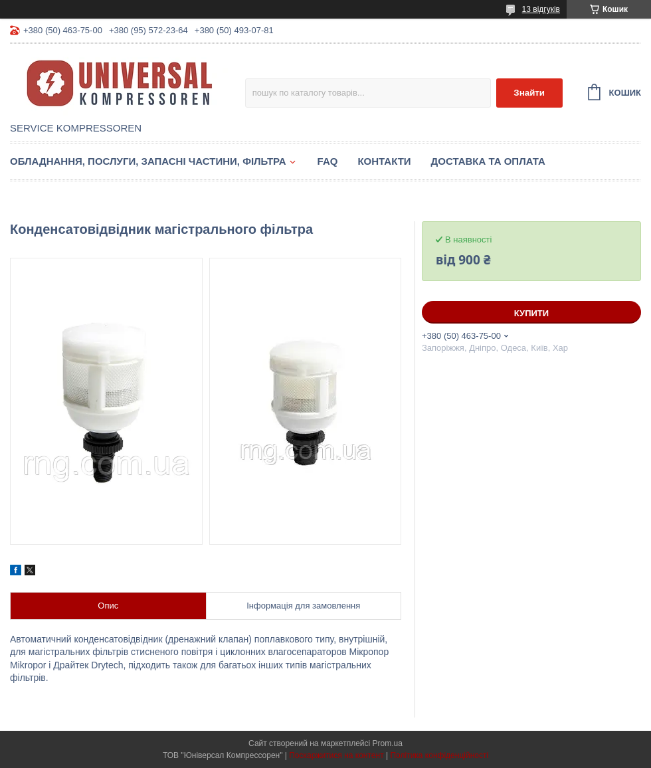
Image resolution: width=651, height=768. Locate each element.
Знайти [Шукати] (529, 93)
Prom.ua (388, 743)
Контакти (384, 161)
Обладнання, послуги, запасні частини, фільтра (148, 161)
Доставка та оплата (488, 161)
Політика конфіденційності (439, 755)
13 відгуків (541, 9)
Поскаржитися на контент (336, 755)
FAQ (328, 161)
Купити (531, 313)
